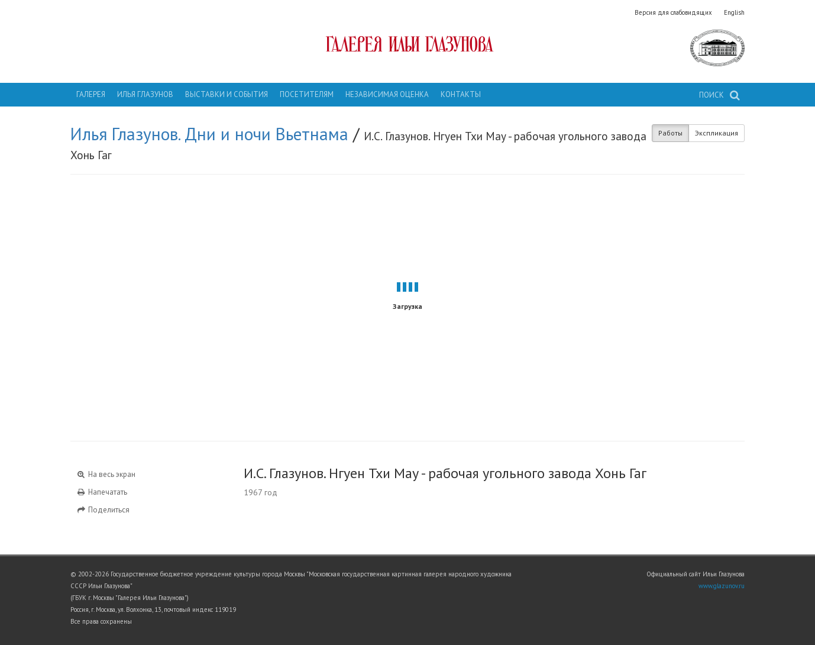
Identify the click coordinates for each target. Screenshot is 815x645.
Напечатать (101, 492)
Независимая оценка (387, 94)
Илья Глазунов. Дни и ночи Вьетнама (209, 133)
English (734, 12)
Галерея (90, 94)
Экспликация (716, 132)
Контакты (461, 94)
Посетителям (307, 94)
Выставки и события (226, 94)
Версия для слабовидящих (673, 12)
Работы (670, 132)
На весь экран (105, 474)
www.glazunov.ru (721, 586)
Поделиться (103, 510)
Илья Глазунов (145, 94)
